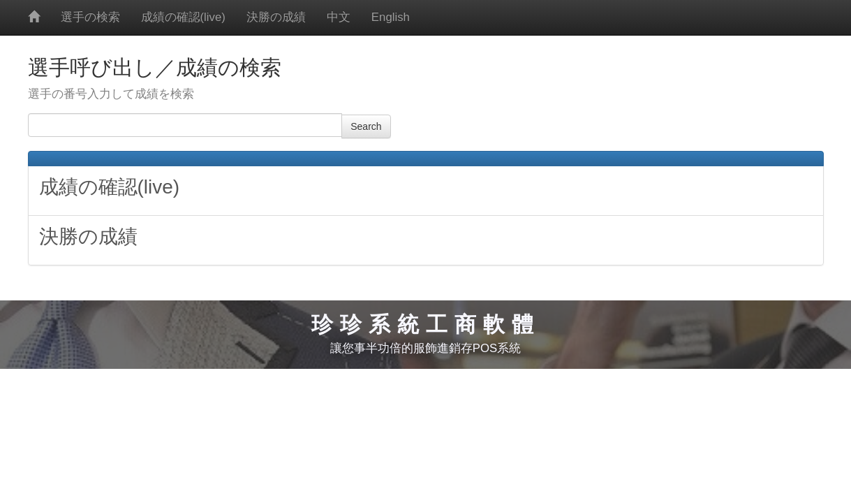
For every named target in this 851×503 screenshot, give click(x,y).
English (390, 17)
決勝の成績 (276, 17)
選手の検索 (90, 17)
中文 (338, 17)
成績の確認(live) (183, 17)
